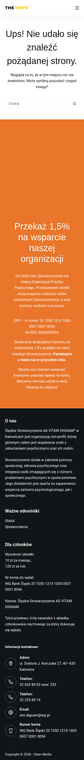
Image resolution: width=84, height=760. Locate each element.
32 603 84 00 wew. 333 (38, 684)
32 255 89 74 (30, 700)
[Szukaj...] (37, 103)
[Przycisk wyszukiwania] (74, 103)
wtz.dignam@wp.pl (35, 715)
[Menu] (77, 8)
